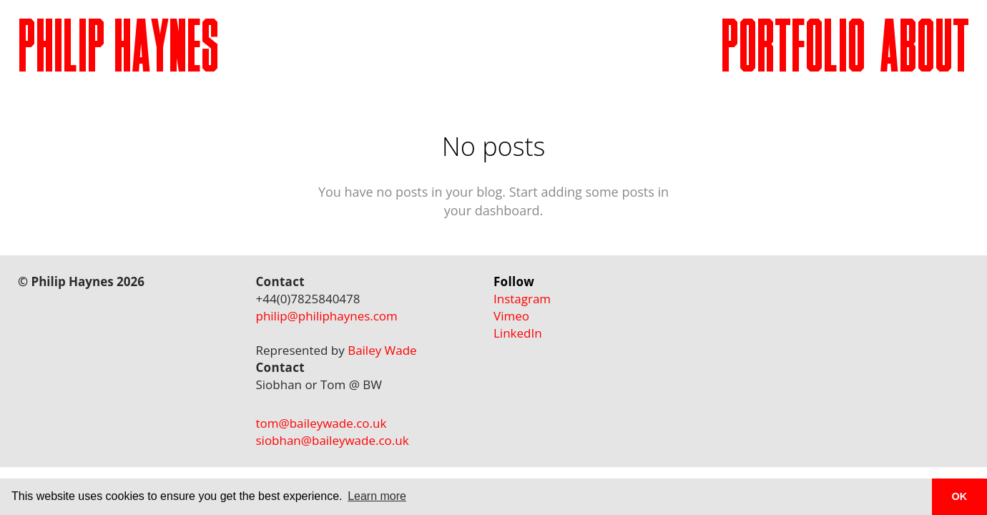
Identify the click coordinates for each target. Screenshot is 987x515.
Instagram (522, 298)
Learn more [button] (377, 496)
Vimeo (511, 316)
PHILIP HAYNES (118, 52)
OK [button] (960, 496)
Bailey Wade (382, 350)
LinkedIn (518, 333)
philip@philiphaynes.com (327, 316)
